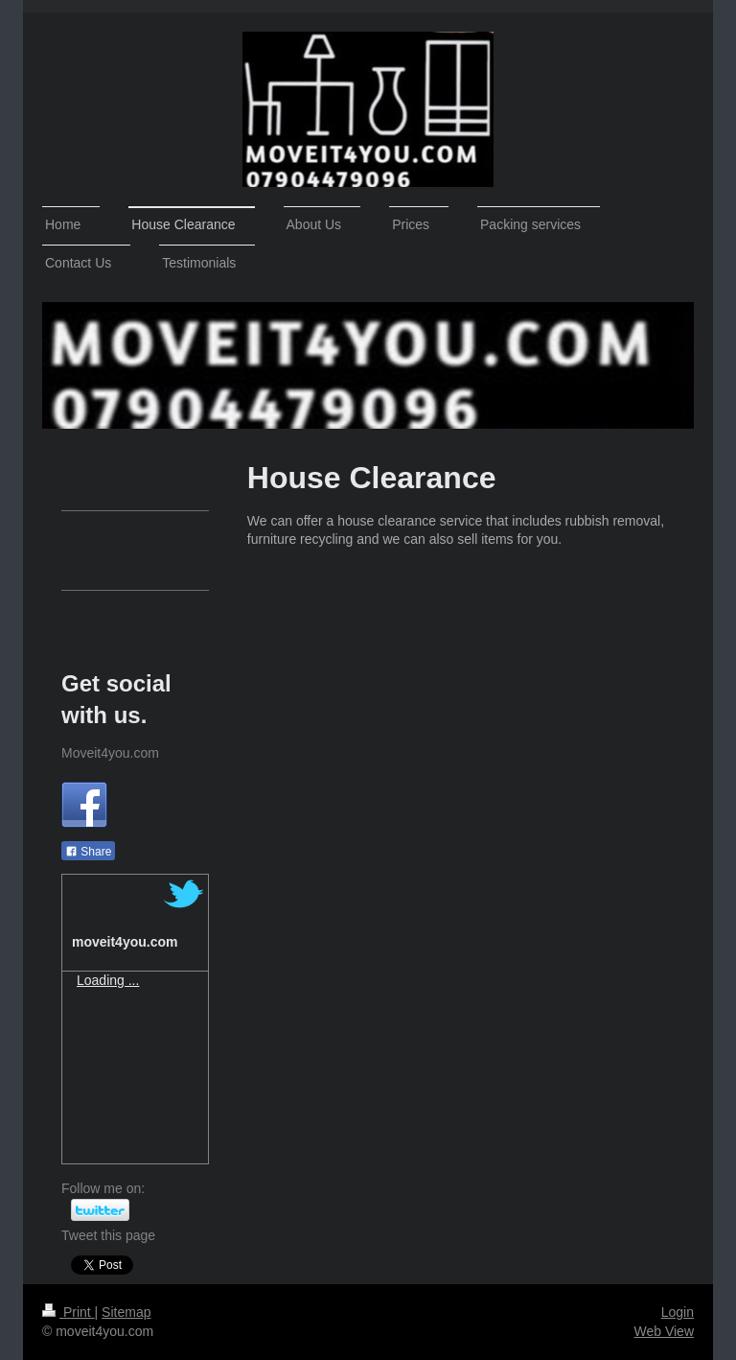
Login (677, 1312)
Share (88, 851)
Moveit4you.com (110, 753)
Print (68, 1312)
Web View (663, 1331)
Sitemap (126, 1312)
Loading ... (108, 980)
